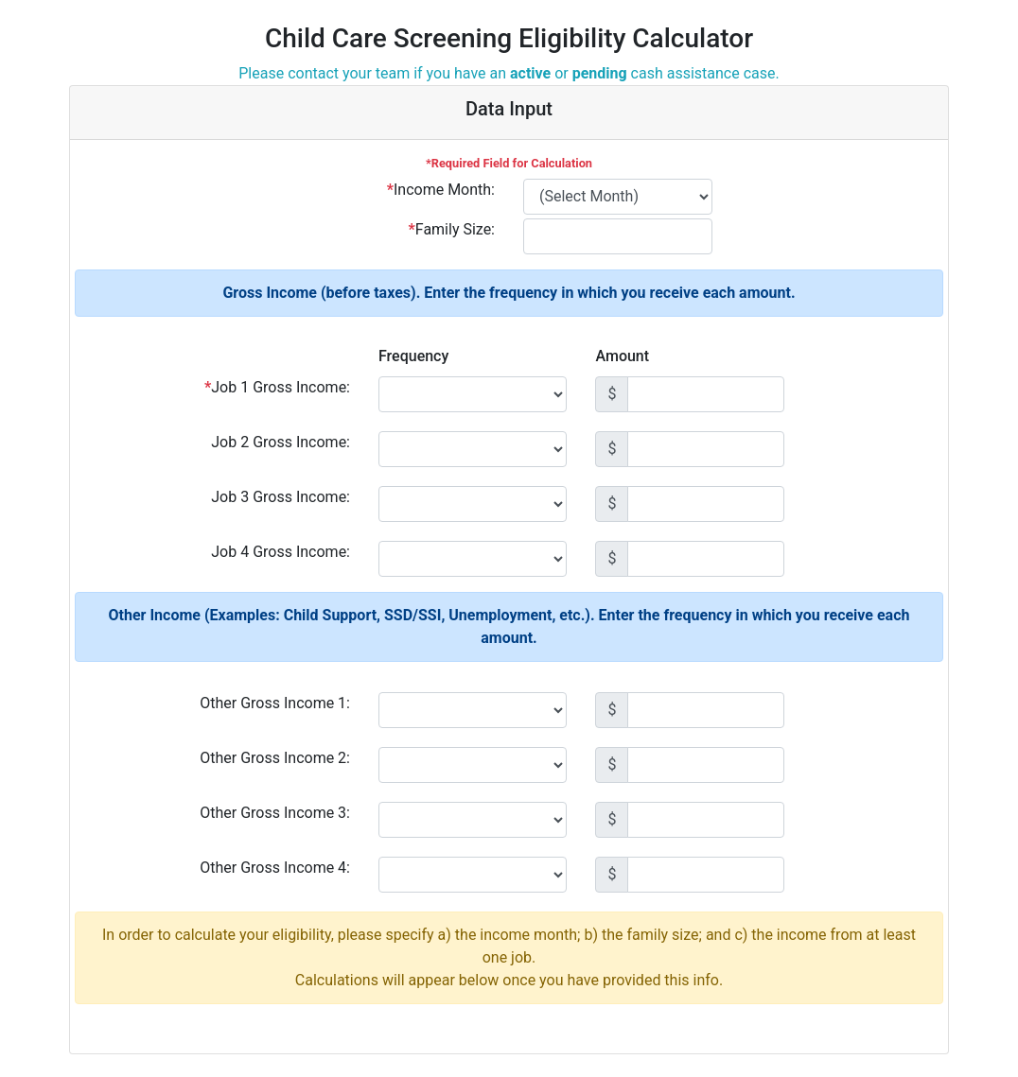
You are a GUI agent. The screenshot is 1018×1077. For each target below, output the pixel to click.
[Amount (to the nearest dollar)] (705, 394)
